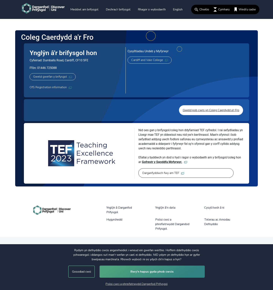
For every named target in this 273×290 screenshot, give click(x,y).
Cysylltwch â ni (214, 208)
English (178, 9)
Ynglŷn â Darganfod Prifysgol (119, 210)
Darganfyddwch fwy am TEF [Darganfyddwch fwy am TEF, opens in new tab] (163, 173)
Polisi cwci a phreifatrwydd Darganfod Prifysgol (137, 284)
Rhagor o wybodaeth (152, 9)
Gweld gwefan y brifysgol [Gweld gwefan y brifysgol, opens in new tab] (52, 77)
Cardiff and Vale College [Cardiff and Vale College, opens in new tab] (149, 60)
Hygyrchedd (114, 220)
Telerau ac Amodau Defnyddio (217, 222)
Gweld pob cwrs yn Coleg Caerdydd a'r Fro (211, 110)
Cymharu (221, 9)
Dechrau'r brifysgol (118, 9)
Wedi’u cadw (245, 9)
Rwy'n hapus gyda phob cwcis (152, 272)
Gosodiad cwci (81, 272)
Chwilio (202, 9)
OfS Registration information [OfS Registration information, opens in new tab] (51, 87)
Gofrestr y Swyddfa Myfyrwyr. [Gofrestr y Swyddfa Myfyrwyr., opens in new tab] (164, 162)
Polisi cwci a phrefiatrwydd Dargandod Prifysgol (172, 224)
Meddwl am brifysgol (84, 9)
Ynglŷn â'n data (165, 208)
